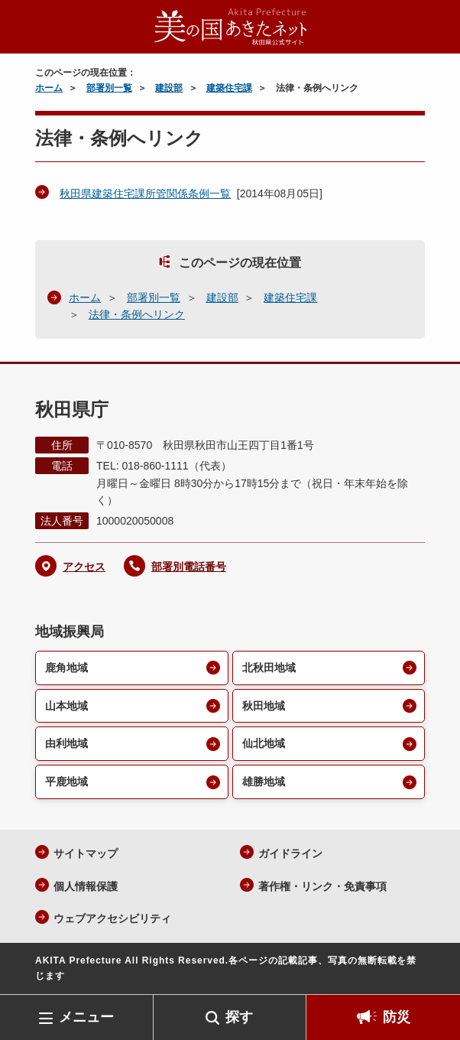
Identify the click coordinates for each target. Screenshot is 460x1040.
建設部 (169, 88)
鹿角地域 (66, 667)
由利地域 (66, 743)
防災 (396, 1017)
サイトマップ (85, 853)
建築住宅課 (229, 88)
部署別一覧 (109, 88)
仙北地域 (263, 743)
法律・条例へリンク (137, 314)
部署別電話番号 (188, 567)
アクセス (84, 567)
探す (239, 1017)
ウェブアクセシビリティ (112, 918)
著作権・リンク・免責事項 (322, 886)
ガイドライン (290, 853)
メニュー (86, 1017)
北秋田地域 (269, 667)
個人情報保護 (85, 886)
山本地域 (66, 706)
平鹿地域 (66, 781)
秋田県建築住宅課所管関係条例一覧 (145, 193)
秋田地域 (263, 706)
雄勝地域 (263, 781)
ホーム (49, 88)
